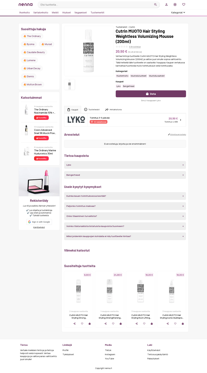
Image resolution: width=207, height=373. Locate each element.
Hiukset (66, 12)
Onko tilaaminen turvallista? (81, 216)
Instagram (110, 354)
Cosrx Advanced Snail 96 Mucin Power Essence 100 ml (45, 131)
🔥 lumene (29, 60)
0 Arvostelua (135, 46)
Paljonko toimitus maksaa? (81, 206)
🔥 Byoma (28, 44)
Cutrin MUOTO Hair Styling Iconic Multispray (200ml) (171, 318)
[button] (39, 222)
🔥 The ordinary (32, 36)
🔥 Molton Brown (32, 84)
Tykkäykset (68, 354)
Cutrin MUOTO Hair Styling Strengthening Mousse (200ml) (109, 318)
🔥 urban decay (31, 68)
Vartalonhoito (40, 12)
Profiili (65, 350)
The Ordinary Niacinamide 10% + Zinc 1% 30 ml (44, 111)
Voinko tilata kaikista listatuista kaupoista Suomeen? (95, 226)
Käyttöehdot (39, 227)
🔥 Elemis (28, 76)
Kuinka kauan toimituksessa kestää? (86, 195)
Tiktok (108, 350)
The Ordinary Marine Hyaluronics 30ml (45, 152)
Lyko (118, 86)
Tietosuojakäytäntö (157, 354)
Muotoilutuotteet (138, 76)
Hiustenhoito (122, 76)
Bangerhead (128, 86)
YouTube (109, 358)
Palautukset (153, 358)
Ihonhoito (24, 12)
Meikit (55, 12)
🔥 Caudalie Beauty (34, 52)
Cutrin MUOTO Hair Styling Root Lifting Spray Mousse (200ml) (141, 318)
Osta (151, 93)
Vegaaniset (80, 12)
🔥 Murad (46, 44)
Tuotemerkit (97, 12)
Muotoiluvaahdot (157, 76)
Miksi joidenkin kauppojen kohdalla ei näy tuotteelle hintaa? (98, 236)
